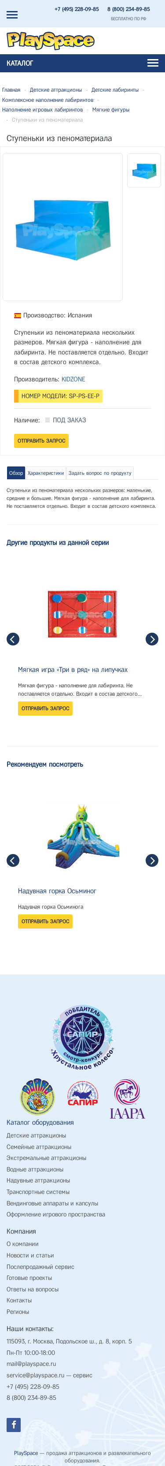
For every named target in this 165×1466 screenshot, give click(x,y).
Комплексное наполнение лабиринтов (47, 100)
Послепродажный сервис (40, 1260)
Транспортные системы (38, 1185)
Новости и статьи (30, 1248)
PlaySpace (26, 1446)
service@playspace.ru (35, 1368)
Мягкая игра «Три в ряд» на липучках (73, 669)
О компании (23, 1237)
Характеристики (46, 473)
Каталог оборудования (40, 1115)
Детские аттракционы (56, 90)
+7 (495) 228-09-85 (77, 9)
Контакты (19, 1294)
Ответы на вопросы (33, 1282)
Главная (11, 90)
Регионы (18, 1305)
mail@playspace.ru (31, 1357)
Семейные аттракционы (39, 1140)
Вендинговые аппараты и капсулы (52, 1196)
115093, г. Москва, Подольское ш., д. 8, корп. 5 (69, 1335)
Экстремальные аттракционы (46, 1151)
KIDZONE (73, 379)
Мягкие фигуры (110, 109)
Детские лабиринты (115, 90)
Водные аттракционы (35, 1162)
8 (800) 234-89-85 (128, 9)
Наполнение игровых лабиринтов (42, 109)
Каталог (82, 63)
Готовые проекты (29, 1271)
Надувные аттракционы (38, 1174)
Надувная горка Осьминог (57, 891)
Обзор (16, 473)
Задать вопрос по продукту (100, 473)
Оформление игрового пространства (56, 1208)
